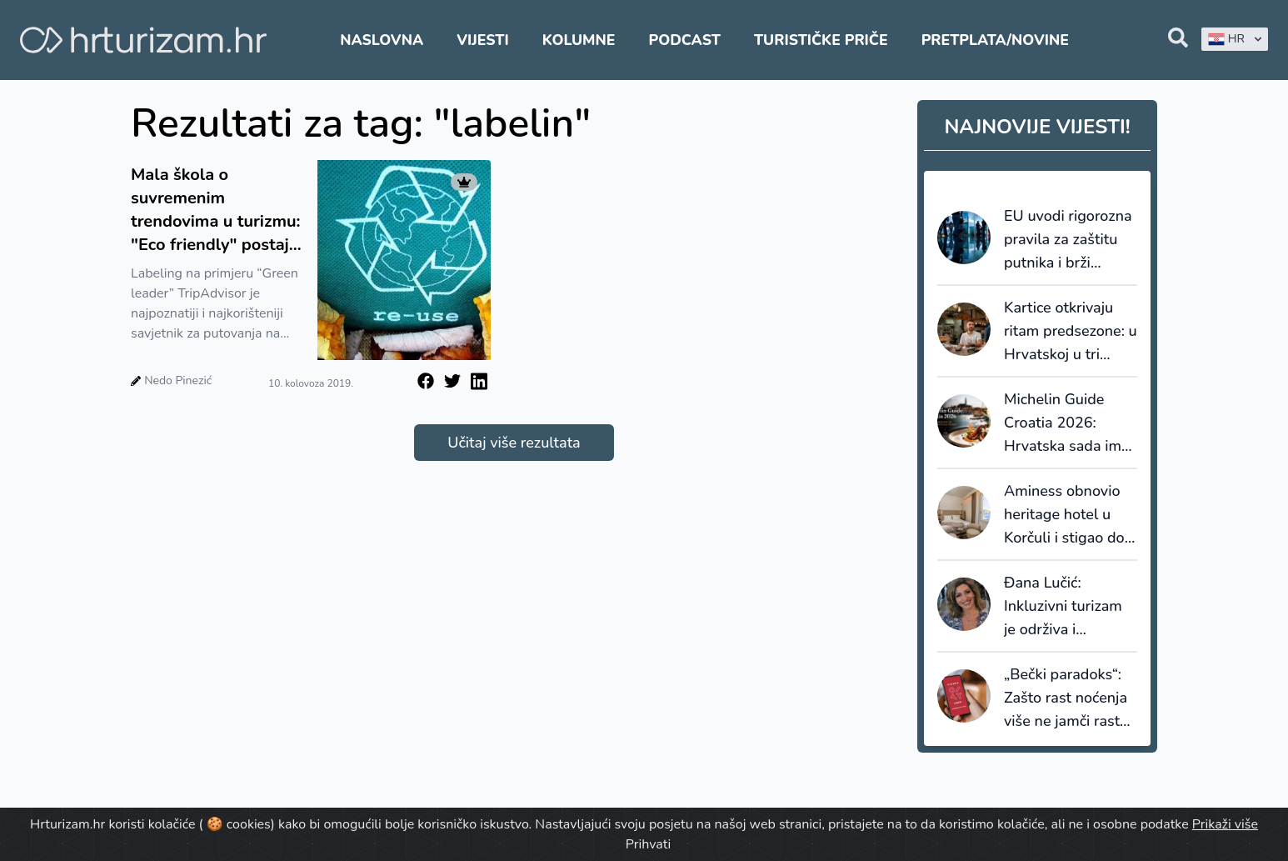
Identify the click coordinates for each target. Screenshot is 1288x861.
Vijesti (482, 40)
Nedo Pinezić (178, 380)
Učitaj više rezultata (513, 443)
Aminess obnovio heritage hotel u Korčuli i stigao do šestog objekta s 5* (1068, 515)
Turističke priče (821, 40)
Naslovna (381, 40)
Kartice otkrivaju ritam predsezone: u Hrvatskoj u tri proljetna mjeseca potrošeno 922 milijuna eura (1070, 332)
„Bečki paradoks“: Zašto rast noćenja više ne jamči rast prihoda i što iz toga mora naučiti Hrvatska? (1070, 698)
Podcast (685, 40)
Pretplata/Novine (995, 40)
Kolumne (579, 40)
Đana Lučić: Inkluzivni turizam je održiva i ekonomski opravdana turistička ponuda (1063, 607)
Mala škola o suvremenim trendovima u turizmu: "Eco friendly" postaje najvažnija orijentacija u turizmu (216, 210)
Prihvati (648, 844)
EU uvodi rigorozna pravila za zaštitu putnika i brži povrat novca (1068, 240)
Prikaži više (1225, 824)
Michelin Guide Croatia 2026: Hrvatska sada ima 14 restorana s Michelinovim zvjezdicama (1067, 423)
